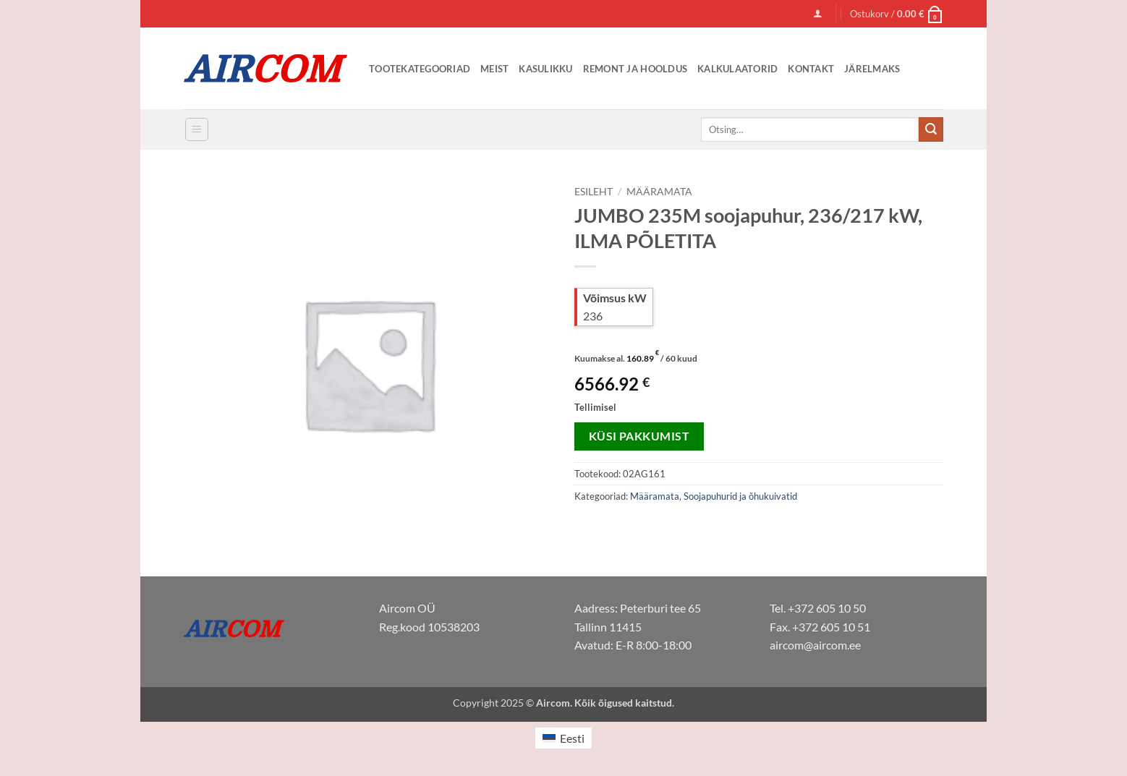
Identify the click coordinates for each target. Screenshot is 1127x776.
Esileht (593, 191)
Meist (494, 68)
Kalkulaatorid (737, 68)
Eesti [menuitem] (572, 738)
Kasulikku (545, 68)
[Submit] (931, 129)
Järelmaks (872, 68)
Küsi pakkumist (639, 436)
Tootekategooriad (419, 68)
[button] (817, 13)
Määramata (659, 191)
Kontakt (811, 68)
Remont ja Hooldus (635, 68)
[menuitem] (563, 738)
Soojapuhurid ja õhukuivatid (740, 496)
